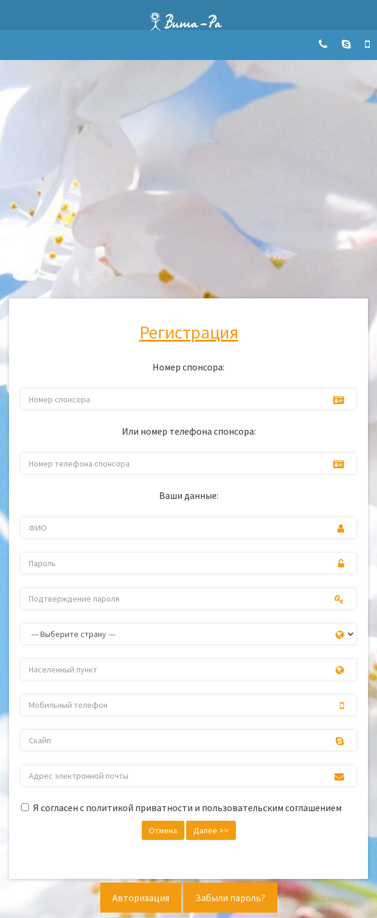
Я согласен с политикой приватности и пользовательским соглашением (187, 808)
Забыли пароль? (230, 898)
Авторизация (140, 898)
